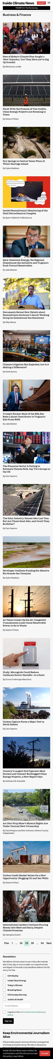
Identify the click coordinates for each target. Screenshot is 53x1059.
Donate (41, 3)
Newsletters (9, 956)
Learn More (18, 1056)
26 (32, 943)
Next (49, 943)
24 (21, 943)
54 (42, 943)
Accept (44, 1053)
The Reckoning (26, 8)
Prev (6, 943)
